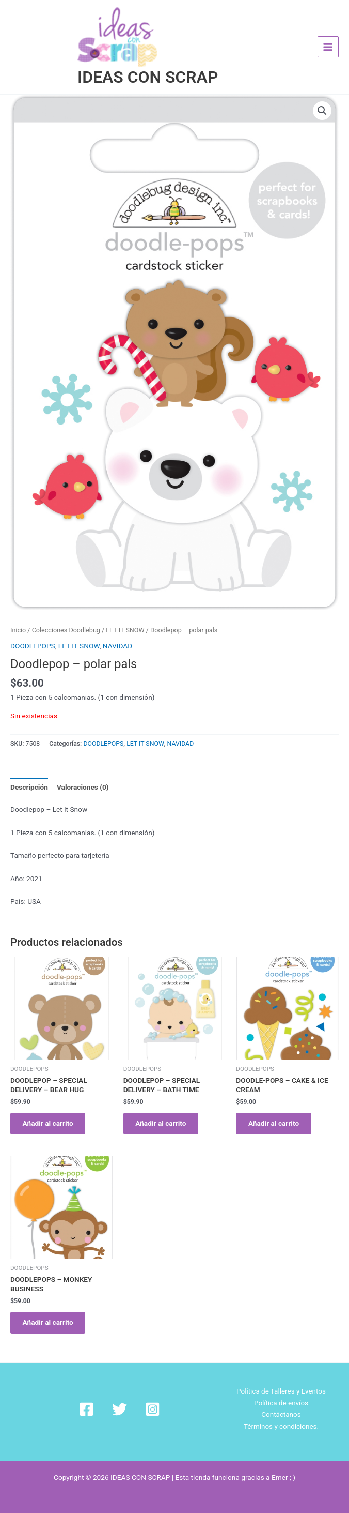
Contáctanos (281, 1405)
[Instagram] (140, 1398)
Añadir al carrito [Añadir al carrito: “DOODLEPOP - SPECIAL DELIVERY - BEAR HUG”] (50, 1110)
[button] (322, 97)
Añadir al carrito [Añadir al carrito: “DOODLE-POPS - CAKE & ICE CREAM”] (275, 1110)
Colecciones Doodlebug (66, 616)
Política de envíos (281, 1393)
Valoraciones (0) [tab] (83, 773)
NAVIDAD (117, 632)
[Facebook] (98, 1398)
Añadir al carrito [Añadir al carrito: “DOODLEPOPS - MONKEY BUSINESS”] (50, 1311)
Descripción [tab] (29, 773)
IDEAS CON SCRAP (147, 63)
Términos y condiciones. (281, 1416)
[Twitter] (119, 1398)
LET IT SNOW (125, 616)
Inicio (18, 616)
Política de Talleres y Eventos (281, 1382)
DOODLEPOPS (32, 632)
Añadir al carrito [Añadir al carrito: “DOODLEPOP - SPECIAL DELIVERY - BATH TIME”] (163, 1110)
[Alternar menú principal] (328, 40)
